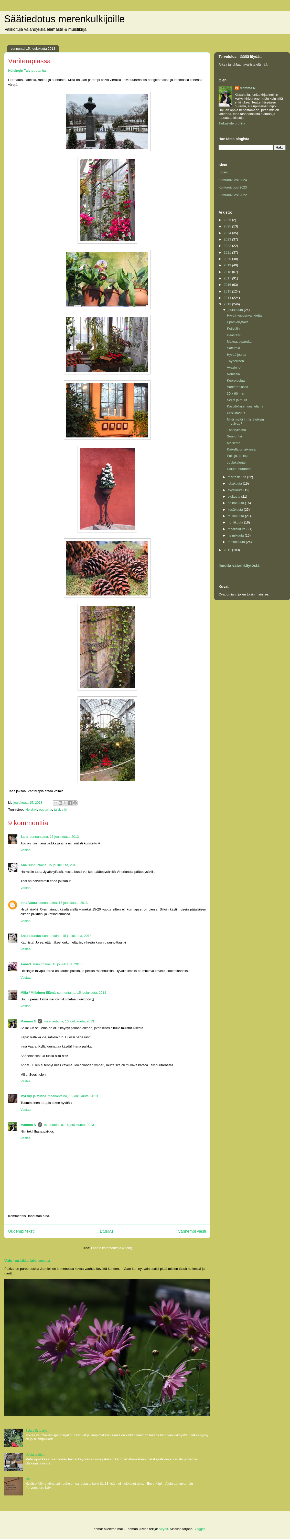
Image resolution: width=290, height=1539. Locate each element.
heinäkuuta (236, 503)
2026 (228, 220)
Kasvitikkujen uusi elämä (245, 406)
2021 (228, 252)
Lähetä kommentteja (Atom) (111, 1248)
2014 (228, 298)
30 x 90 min (235, 393)
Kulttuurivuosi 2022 (233, 195)
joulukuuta (236, 310)
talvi (57, 809)
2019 (228, 265)
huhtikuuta (236, 522)
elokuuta (234, 496)
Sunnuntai (234, 436)
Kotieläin (233, 328)
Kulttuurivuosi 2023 (233, 187)
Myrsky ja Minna (33, 1096)
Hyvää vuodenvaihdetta (244, 315)
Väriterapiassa (237, 387)
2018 (228, 272)
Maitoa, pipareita (239, 341)
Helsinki (31, 809)
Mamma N (28, 1021)
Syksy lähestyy (36, 1430)
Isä (27, 1479)
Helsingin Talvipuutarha (27, 70)
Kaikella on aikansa (241, 449)
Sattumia (233, 348)
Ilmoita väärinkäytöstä (239, 565)
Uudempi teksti (21, 1231)
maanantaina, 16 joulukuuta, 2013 (69, 1021)
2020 (228, 259)
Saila (24, 837)
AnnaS (25, 964)
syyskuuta (235, 490)
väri (64, 809)
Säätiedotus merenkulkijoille (64, 19)
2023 (228, 239)
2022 (228, 246)
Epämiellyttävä (238, 322)
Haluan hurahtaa (239, 469)
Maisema (233, 443)
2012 (228, 550)
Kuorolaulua (235, 380)
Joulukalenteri (237, 462)
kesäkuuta (236, 509)
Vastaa (25, 850)
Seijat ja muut (237, 400)
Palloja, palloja (237, 456)
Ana (23, 865)
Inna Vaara (28, 903)
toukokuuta (236, 516)
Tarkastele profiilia (232, 123)
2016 (228, 285)
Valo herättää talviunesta (27, 1260)
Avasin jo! (234, 367)
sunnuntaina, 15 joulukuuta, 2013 (54, 837)
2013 (228, 304)
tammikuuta (237, 542)
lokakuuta (235, 483)
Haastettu (234, 335)
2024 (228, 233)
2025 (228, 226)
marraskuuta (237, 477)
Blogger (199, 1529)
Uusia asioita (34, 1455)
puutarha (45, 809)
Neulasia (233, 374)
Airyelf (163, 1529)
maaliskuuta (237, 529)
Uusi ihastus (236, 413)
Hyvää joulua (236, 355)
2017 (228, 278)
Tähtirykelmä (236, 430)
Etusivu (106, 1231)
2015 (228, 291)
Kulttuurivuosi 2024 (233, 180)
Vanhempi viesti (192, 1231)
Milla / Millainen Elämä (38, 992)
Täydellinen (235, 361)
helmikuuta (236, 535)
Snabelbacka (30, 936)
